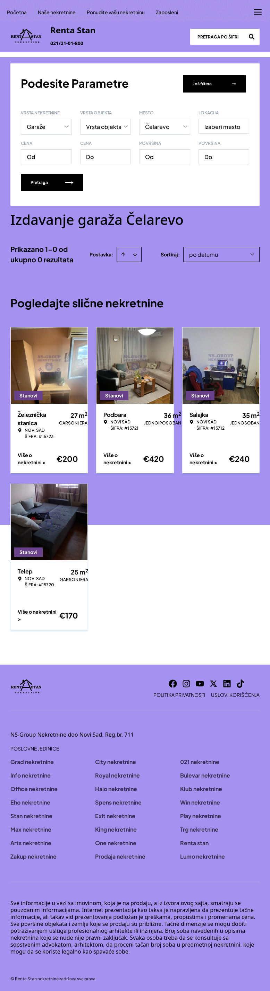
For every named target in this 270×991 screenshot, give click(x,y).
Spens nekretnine (118, 801)
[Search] (252, 37)
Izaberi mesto (222, 125)
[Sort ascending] (123, 253)
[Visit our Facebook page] (173, 682)
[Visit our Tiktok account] (240, 682)
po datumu (203, 253)
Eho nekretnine (30, 801)
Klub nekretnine (201, 787)
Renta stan (194, 841)
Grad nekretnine (32, 760)
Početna (17, 12)
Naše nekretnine (57, 12)
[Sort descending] (135, 253)
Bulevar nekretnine (205, 774)
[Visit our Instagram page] (186, 682)
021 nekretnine (199, 760)
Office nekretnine (34, 787)
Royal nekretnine (117, 774)
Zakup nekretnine (33, 855)
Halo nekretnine (116, 787)
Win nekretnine (200, 801)
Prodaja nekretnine (120, 855)
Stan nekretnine (31, 814)
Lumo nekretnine (202, 855)
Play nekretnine (200, 814)
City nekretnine (115, 760)
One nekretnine (115, 841)
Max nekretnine (30, 828)
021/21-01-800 (66, 43)
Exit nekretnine (115, 814)
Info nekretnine (30, 774)
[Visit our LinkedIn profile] (227, 682)
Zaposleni (167, 12)
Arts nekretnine (30, 841)
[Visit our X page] (213, 682)
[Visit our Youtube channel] (200, 682)
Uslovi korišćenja (235, 693)
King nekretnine (116, 828)
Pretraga (52, 181)
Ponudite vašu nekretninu (116, 12)
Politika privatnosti (179, 693)
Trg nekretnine (199, 828)
